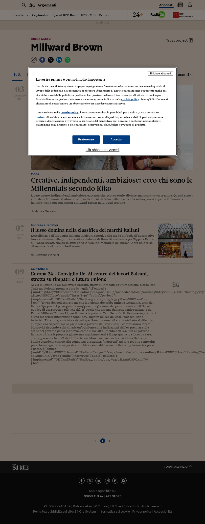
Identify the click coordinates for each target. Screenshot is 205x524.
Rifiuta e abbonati (160, 73)
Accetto (116, 139)
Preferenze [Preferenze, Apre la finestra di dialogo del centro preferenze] (86, 139)
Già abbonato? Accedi (102, 150)
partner (41, 116)
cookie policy (130, 99)
